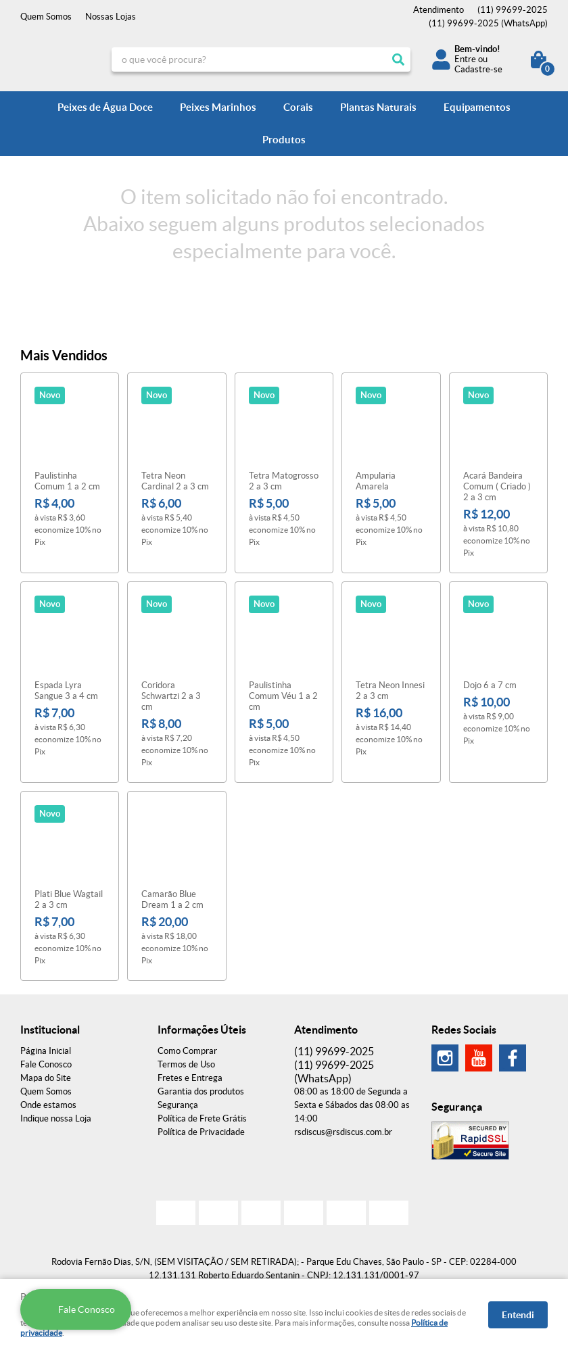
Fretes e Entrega (190, 1078)
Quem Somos (46, 16)
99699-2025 (512, 10)
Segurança (178, 1105)
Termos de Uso (186, 1064)
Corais (298, 107)
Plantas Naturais (378, 107)
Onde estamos (48, 1105)
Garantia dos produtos (201, 1091)
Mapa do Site (45, 1078)
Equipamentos (477, 107)
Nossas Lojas (110, 16)
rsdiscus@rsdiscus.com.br (343, 1132)
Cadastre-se (478, 69)
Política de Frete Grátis (202, 1118)
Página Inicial (45, 1051)
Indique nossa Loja (55, 1118)
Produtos (284, 139)
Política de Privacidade (201, 1132)
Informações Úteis (202, 1029)
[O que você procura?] (398, 59)
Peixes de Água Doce (105, 107)
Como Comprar (187, 1051)
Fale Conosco (46, 1064)
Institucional (50, 1029)
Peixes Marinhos (218, 107)
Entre (465, 59)
